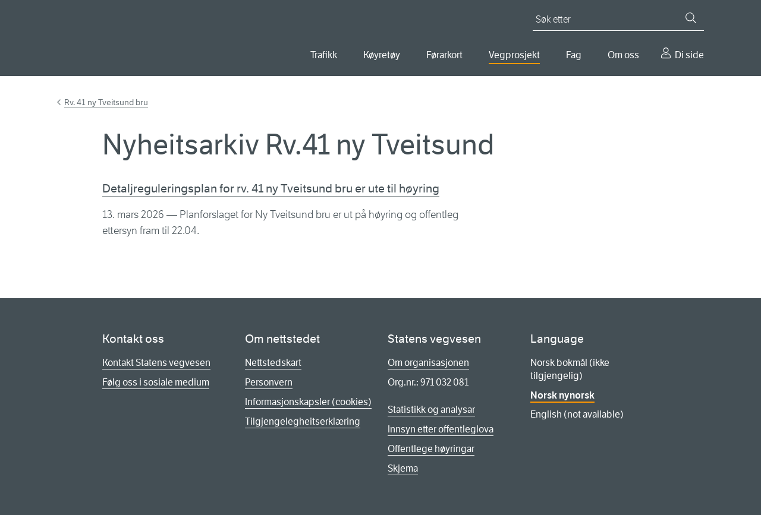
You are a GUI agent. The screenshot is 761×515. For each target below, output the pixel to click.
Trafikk (323, 55)
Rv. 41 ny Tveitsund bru (106, 102)
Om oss (623, 55)
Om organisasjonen (428, 362)
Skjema (403, 468)
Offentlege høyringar (431, 448)
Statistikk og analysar (431, 409)
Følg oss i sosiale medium (155, 382)
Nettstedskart (273, 362)
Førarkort (444, 55)
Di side (689, 55)
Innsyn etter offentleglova (440, 429)
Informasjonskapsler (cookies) (308, 401)
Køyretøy (381, 55)
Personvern (269, 382)
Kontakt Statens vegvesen (156, 362)
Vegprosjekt (514, 55)
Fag (573, 55)
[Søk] (691, 18)
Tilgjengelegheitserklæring (302, 421)
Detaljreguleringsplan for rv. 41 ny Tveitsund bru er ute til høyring (270, 188)
